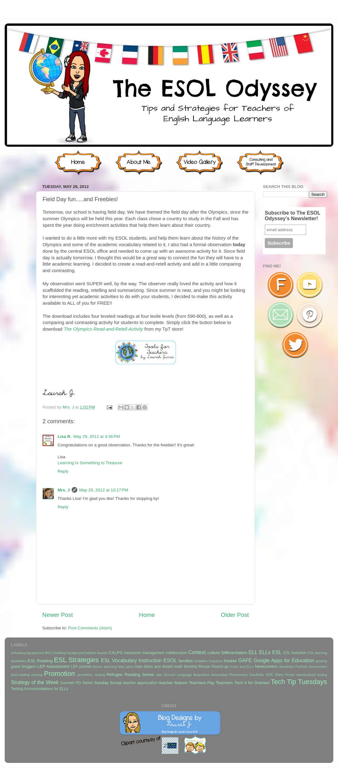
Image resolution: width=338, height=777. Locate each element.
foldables (201, 661)
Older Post (235, 615)
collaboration (176, 653)
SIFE (269, 675)
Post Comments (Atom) (90, 628)
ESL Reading (40, 660)
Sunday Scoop (108, 682)
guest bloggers (23, 666)
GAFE (245, 660)
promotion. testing (91, 675)
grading (321, 661)
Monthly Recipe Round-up (206, 666)
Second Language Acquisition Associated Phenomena (205, 675)
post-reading (20, 675)
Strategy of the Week (35, 682)
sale (159, 675)
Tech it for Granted (251, 682)
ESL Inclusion (294, 653)
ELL (253, 652)
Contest (197, 652)
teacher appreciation (140, 683)
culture (213, 652)
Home (147, 615)
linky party (125, 666)
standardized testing (311, 675)
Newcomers (266, 666)
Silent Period (284, 675)
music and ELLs (241, 666)
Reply (63, 471)
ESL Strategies (76, 660)
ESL (277, 652)
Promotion (59, 674)
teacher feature (173, 682)
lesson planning (105, 666)
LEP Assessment (53, 666)
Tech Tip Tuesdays (299, 682)
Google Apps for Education (283, 660)
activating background (27, 653)
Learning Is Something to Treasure (90, 462)
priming (36, 675)
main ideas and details (154, 666)
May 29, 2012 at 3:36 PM (96, 436)
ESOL (170, 660)
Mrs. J (69, 407)
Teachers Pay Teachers (211, 682)
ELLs (265, 652)
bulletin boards (96, 653)
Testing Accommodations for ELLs (39, 689)
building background (69, 653)
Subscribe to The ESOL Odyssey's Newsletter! (292, 215)
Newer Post (57, 615)
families (185, 660)
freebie (230, 660)
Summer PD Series (76, 683)
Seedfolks (256, 675)
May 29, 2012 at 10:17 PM (103, 490)
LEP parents (81, 666)
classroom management (144, 653)
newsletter (286, 666)
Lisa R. (64, 436)
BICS (49, 653)
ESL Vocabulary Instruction (131, 660)
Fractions (216, 661)
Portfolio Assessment (311, 666)
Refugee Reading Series (130, 674)
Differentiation (234, 652)
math (178, 666)
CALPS (115, 652)
